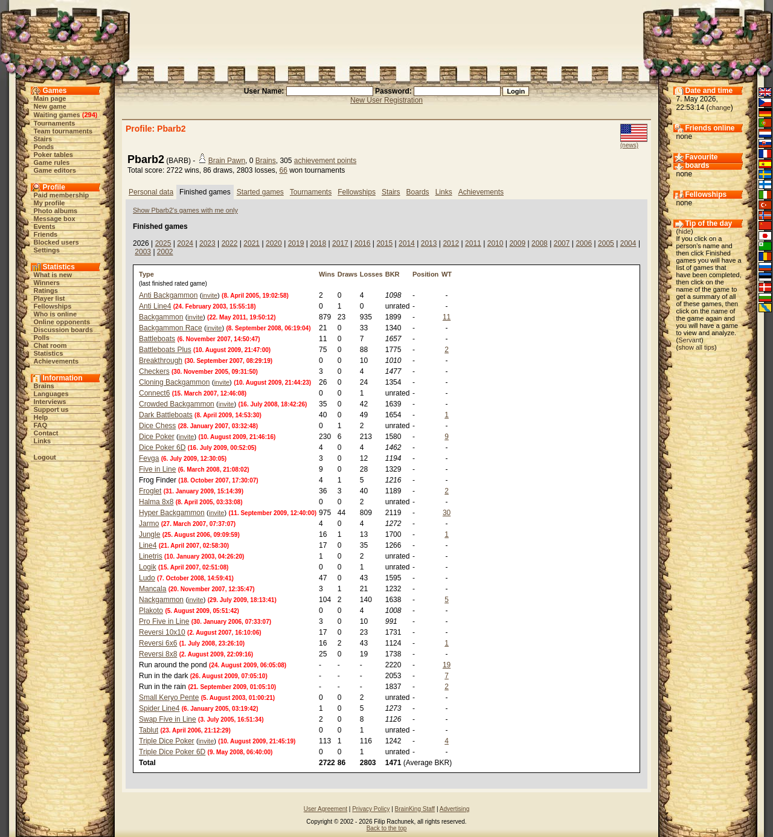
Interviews (50, 401)
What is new (53, 274)
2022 (230, 243)
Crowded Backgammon (176, 404)
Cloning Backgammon (174, 382)
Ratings (46, 290)
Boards (417, 192)
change (720, 107)
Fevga (149, 458)
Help (41, 417)
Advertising (454, 809)
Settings (47, 250)
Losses (371, 274)
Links (42, 440)
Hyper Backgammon (172, 512)
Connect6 (154, 393)
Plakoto (151, 610)
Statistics (48, 353)
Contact (46, 433)
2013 (429, 243)
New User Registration (386, 100)
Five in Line (157, 469)
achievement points (325, 160)
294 (89, 114)
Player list (49, 298)
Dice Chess (157, 426)
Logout (45, 457)
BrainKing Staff (415, 809)
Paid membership (61, 195)
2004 (628, 243)
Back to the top (387, 828)
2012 (451, 243)
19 (447, 665)
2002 (165, 252)
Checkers (154, 371)
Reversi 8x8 (158, 654)
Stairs (43, 139)
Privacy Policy (371, 809)
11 (447, 317)
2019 (296, 243)
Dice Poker (157, 436)
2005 (606, 243)
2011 (473, 243)
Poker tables (53, 154)
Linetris (150, 556)
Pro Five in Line (164, 621)
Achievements (56, 361)
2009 (517, 243)
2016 (362, 243)
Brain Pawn (226, 160)
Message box (54, 218)
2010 (495, 243)
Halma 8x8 (156, 502)
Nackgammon (161, 599)
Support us (51, 409)
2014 (407, 243)
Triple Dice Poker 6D (172, 752)
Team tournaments (63, 131)
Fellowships (53, 306)
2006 (584, 243)
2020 (274, 243)
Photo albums (56, 210)
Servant (689, 340)
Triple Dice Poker (166, 741)
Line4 (147, 545)
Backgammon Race (170, 328)
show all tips (696, 347)
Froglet (150, 491)
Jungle (149, 534)
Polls (42, 337)
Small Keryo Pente (169, 697)
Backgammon (161, 317)
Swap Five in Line (167, 719)
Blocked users (56, 242)
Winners (47, 282)
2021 (251, 243)
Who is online (55, 314)
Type (146, 274)
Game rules (52, 162)
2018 (318, 243)
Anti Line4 (155, 306)
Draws (348, 274)
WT (446, 274)
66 (283, 170)
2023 (207, 243)
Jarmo (149, 523)
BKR (392, 274)
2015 (384, 243)
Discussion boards (63, 329)
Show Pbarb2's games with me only (185, 210)
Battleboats (157, 339)
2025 (163, 243)
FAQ (41, 425)
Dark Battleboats (166, 415)
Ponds (44, 146)
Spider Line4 (159, 708)
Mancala (152, 589)
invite (209, 295)
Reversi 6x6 (158, 643)
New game (50, 106)
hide (684, 231)
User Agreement (325, 809)
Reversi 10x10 (162, 632)
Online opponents (62, 322)
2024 (185, 243)
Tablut (148, 730)
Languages (51, 393)
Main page (50, 98)
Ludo (147, 578)
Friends (46, 234)
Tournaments (54, 123)
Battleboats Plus (165, 349)
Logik (147, 567)
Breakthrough (160, 360)
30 (447, 512)
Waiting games (57, 114)
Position (425, 274)
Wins (327, 274)
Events (45, 226)
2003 (143, 252)
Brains (44, 386)
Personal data (151, 192)
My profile (49, 203)
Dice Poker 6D (162, 447)
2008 (539, 243)
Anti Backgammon (168, 295)
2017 (340, 243)
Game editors (55, 170)
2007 (562, 243)
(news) (629, 145)
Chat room (50, 345)
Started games (260, 192)
